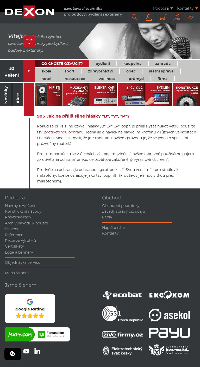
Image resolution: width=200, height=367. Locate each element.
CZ (191, 17)
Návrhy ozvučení (20, 205)
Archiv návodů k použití (26, 223)
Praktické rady (18, 217)
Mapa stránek (17, 273)
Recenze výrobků (20, 240)
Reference (14, 235)
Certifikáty (14, 246)
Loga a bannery (19, 252)
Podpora (161, 8)
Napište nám (113, 227)
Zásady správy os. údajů (123, 211)
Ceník (107, 217)
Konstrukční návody (23, 211)
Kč (177, 17)
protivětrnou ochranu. (64, 132)
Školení (11, 229)
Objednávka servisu (22, 262)
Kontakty (185, 8)
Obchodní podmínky (121, 205)
